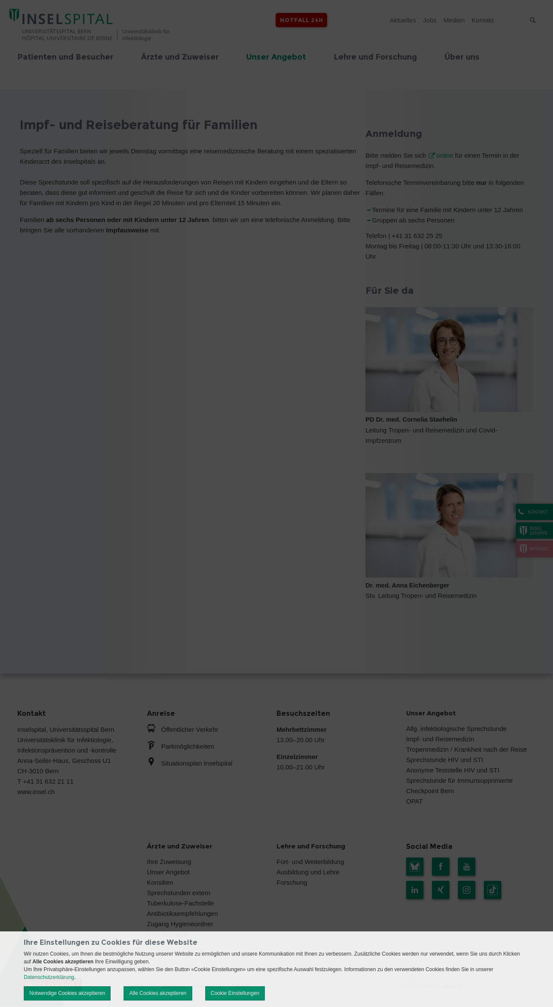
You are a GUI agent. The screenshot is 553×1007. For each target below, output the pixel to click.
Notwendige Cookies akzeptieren (67, 993)
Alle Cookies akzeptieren (157, 993)
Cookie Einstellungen (235, 993)
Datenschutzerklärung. (50, 977)
